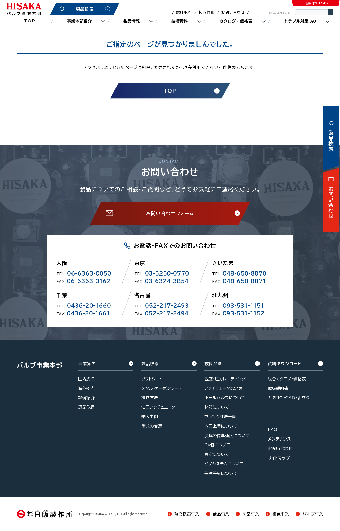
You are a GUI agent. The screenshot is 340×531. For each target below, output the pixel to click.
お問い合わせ (233, 12)
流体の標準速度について (227, 436)
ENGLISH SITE (279, 12)
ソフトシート (151, 379)
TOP (29, 21)
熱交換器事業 (186, 514)
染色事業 (280, 514)
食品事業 (221, 514)
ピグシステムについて (224, 464)
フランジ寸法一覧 (220, 417)
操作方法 (149, 398)
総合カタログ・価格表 (287, 379)
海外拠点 (86, 388)
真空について (216, 454)
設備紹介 (86, 398)
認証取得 (184, 12)
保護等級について (220, 473)
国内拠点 (86, 379)
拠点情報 (206, 12)
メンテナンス (279, 439)
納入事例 (149, 417)
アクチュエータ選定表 (223, 388)
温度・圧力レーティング (225, 379)
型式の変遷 (151, 426)
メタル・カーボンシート (161, 388)
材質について (216, 407)
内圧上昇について (220, 426)
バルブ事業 (312, 514)
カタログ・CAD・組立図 (289, 398)
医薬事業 (251, 514)
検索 (330, 12)
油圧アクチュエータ (158, 407)
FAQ (272, 429)
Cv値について (217, 445)
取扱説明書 (278, 388)
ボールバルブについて (224, 398)
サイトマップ (279, 458)
